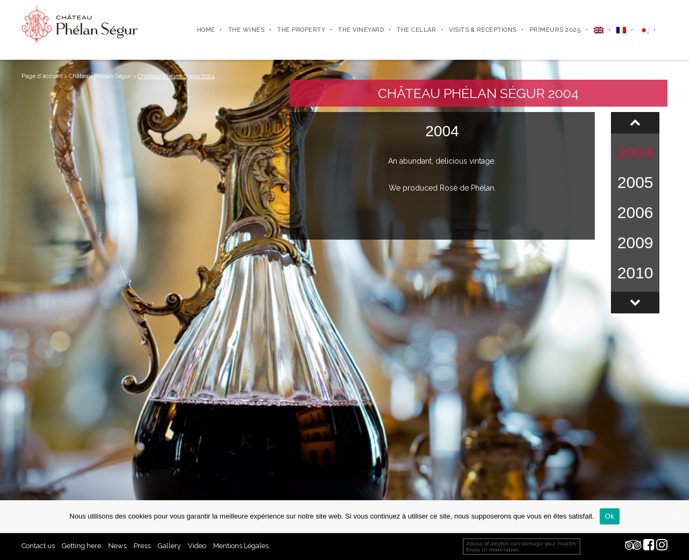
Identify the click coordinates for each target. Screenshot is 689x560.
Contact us (38, 546)
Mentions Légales (241, 546)
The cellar (416, 29)
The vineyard (361, 29)
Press (142, 546)
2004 (635, 152)
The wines (246, 29)
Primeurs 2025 (555, 29)
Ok (609, 516)
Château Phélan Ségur (100, 76)
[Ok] (675, 516)
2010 (635, 273)
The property (301, 29)
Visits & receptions (483, 29)
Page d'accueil (42, 76)
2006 (635, 212)
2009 (635, 242)
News (117, 546)
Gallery (169, 546)
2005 (635, 182)
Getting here (81, 546)
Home (206, 29)
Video (197, 546)
